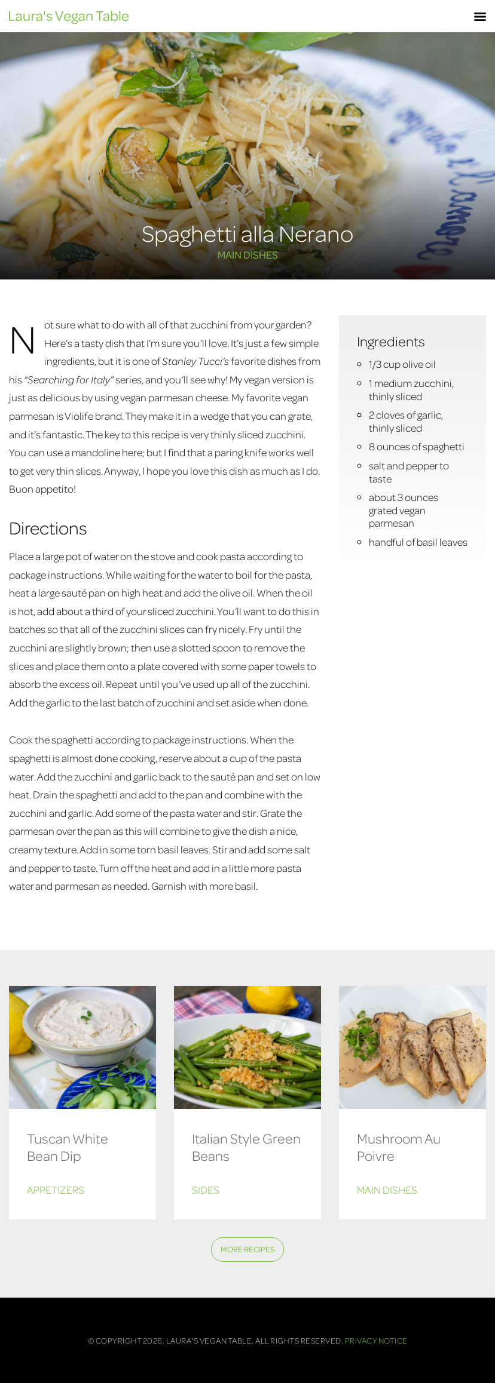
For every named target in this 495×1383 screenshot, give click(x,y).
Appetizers (55, 1189)
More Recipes (248, 1249)
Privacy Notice (376, 1340)
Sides (205, 1189)
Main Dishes (248, 254)
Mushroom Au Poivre (399, 1146)
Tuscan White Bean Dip (67, 1146)
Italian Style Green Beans (246, 1146)
